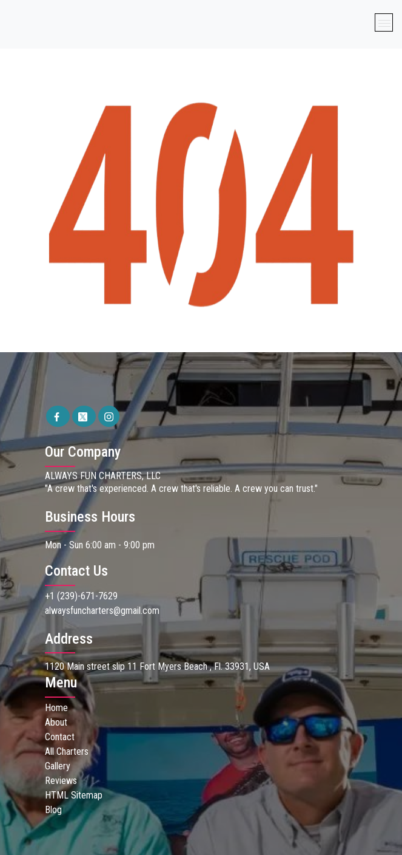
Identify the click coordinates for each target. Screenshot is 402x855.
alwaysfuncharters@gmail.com (102, 610)
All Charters (67, 751)
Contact (60, 737)
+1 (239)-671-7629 (81, 596)
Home (56, 708)
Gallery (57, 766)
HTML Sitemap (73, 795)
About (56, 722)
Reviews (61, 780)
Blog (53, 810)
